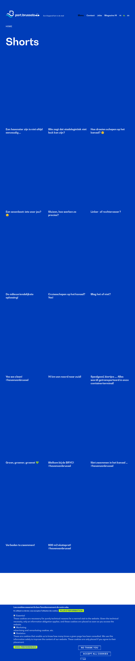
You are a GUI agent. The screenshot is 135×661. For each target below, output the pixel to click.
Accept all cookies (95, 654)
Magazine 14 (110, 15)
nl (124, 16)
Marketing (21, 627)
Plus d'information (71, 610)
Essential (20, 615)
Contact (91, 15)
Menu (80, 15)
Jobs (99, 15)
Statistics (20, 633)
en (128, 16)
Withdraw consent (84, 659)
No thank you (89, 648)
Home (9, 26)
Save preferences (25, 647)
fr (120, 16)
